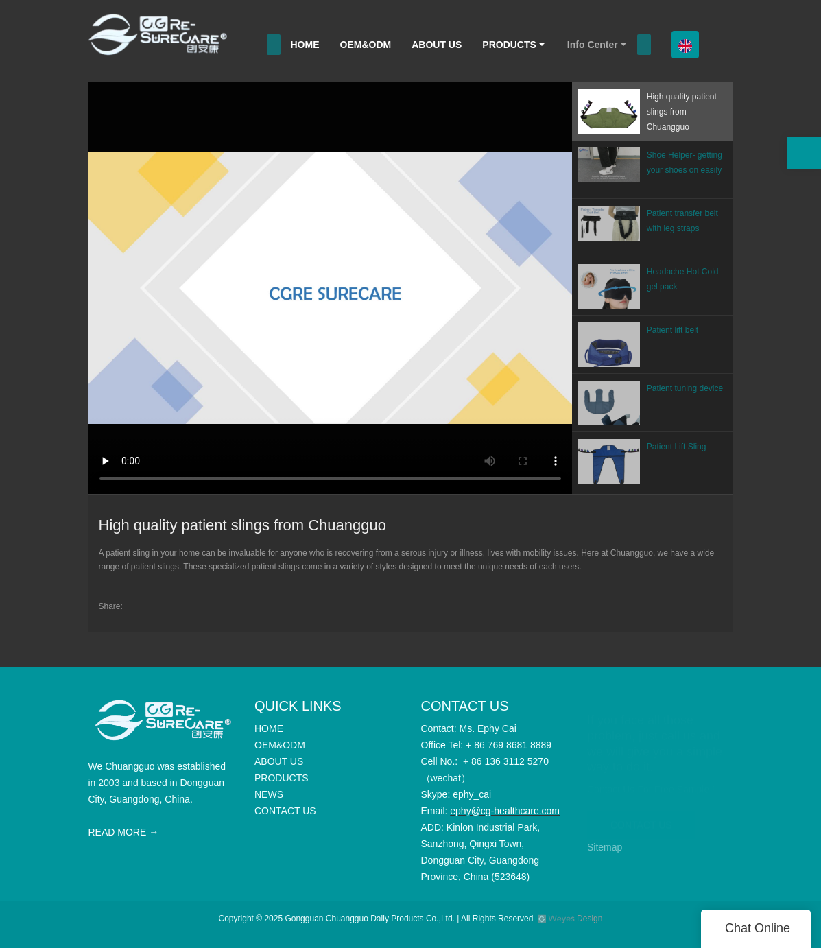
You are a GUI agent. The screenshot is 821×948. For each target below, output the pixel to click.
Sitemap (604, 847)
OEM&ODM (366, 44)
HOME (305, 44)
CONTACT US (641, 818)
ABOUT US (437, 44)
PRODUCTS (509, 44)
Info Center (592, 44)
